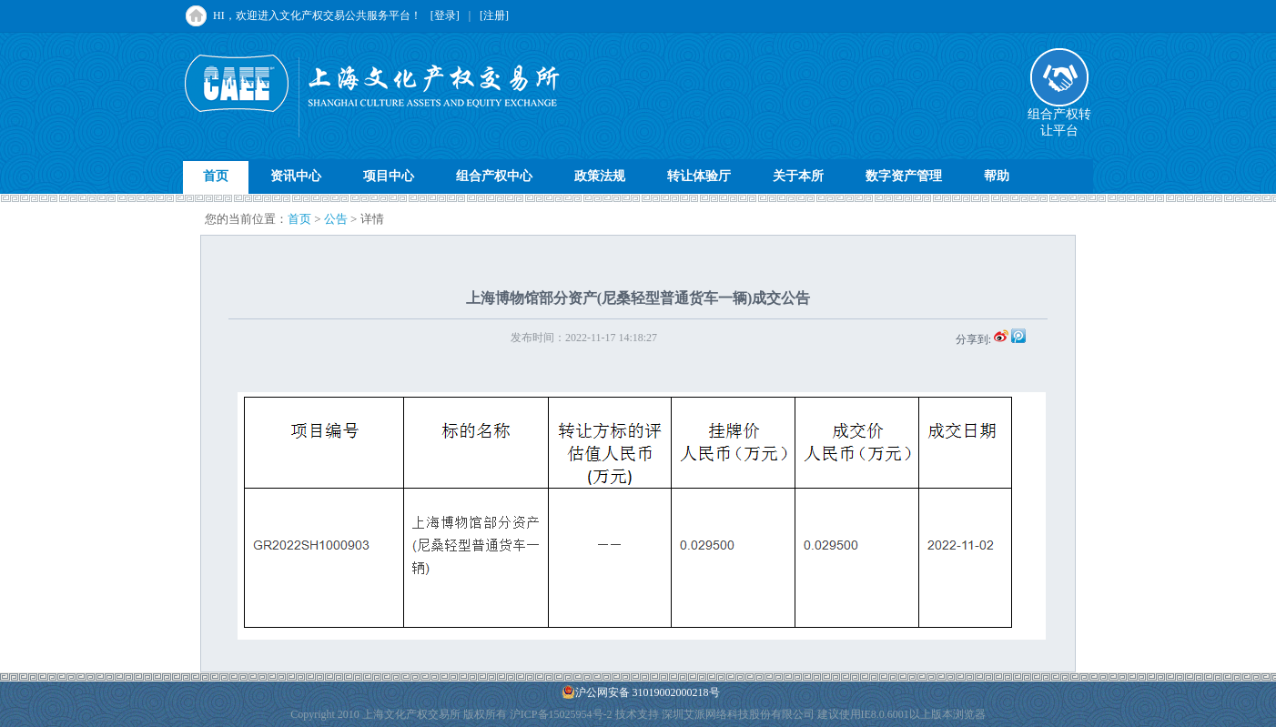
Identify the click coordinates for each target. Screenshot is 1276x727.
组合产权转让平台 (1059, 116)
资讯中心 (295, 176)
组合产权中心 (494, 176)
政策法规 (599, 176)
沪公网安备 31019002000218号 (641, 692)
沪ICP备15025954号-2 (561, 714)
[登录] (445, 15)
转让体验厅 (699, 176)
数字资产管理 (904, 176)
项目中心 (388, 176)
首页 (215, 176)
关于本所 (798, 176)
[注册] (494, 15)
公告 (336, 219)
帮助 (996, 176)
